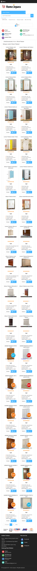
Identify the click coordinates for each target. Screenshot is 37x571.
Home (14, 41)
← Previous (6, 524)
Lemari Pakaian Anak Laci (10, 107)
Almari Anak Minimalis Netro (26, 196)
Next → (17, 524)
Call (13, 72)
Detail (7, 72)
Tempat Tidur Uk (12, 19)
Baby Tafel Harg (28, 19)
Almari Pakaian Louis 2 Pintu (26, 286)
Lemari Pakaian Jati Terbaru (26, 47)
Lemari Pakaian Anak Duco (26, 166)
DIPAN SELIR (4, 19)
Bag (18, 24)
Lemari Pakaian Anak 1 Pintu (11, 136)
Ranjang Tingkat (20, 19)
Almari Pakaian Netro (11, 196)
